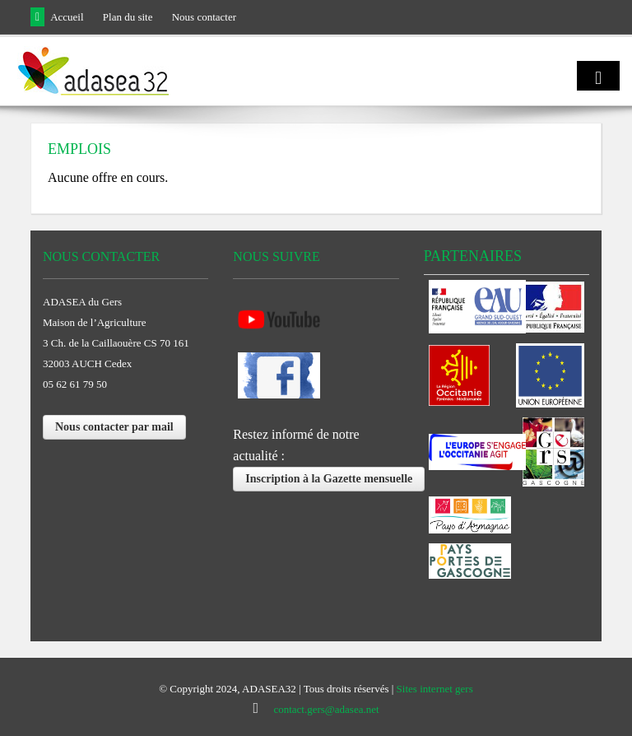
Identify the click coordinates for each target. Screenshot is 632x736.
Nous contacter (204, 17)
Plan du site (128, 17)
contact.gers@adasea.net (326, 709)
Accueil (66, 17)
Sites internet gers (435, 688)
